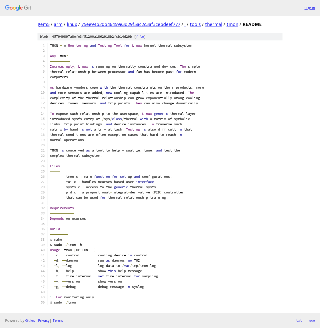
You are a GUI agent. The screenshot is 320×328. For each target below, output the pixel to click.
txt (299, 320)
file (140, 36)
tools (195, 24)
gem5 (44, 24)
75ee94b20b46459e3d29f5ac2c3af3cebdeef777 (130, 24)
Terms (57, 320)
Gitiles (30, 320)
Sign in (309, 7)
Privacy (44, 320)
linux (72, 24)
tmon (232, 24)
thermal (213, 24)
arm (58, 24)
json (311, 320)
